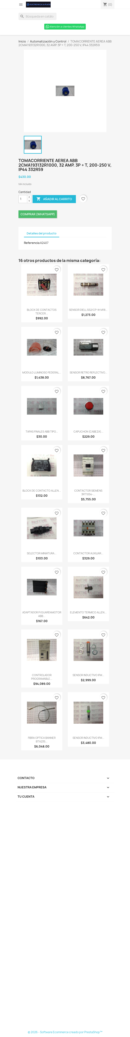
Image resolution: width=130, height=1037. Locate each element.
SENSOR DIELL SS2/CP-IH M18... (88, 310)
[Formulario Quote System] (65, 917)
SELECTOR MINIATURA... (41, 553)
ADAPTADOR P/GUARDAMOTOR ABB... (41, 614)
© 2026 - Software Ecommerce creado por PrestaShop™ (65, 1032)
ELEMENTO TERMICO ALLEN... (88, 612)
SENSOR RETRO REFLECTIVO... (88, 372)
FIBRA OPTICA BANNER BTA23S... (42, 739)
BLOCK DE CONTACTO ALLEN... (41, 490)
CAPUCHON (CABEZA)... (88, 431)
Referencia (31, 243)
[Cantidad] (22, 199)
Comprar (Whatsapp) (37, 214)
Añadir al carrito (54, 199)
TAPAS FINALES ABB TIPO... (42, 431)
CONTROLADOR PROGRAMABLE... (41, 676)
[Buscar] (37, 16)
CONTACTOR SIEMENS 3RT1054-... (88, 492)
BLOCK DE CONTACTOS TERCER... (41, 311)
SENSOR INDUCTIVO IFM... (88, 675)
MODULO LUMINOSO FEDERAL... (41, 372)
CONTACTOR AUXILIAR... (88, 553)
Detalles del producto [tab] (41, 233)
